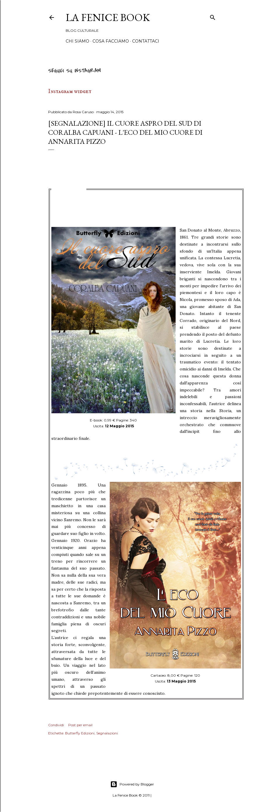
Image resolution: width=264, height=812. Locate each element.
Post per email (80, 725)
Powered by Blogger (132, 784)
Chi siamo (77, 41)
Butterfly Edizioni (80, 733)
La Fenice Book (108, 17)
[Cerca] (212, 16)
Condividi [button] (56, 725)
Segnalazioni (107, 733)
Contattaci (145, 41)
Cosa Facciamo (110, 41)
